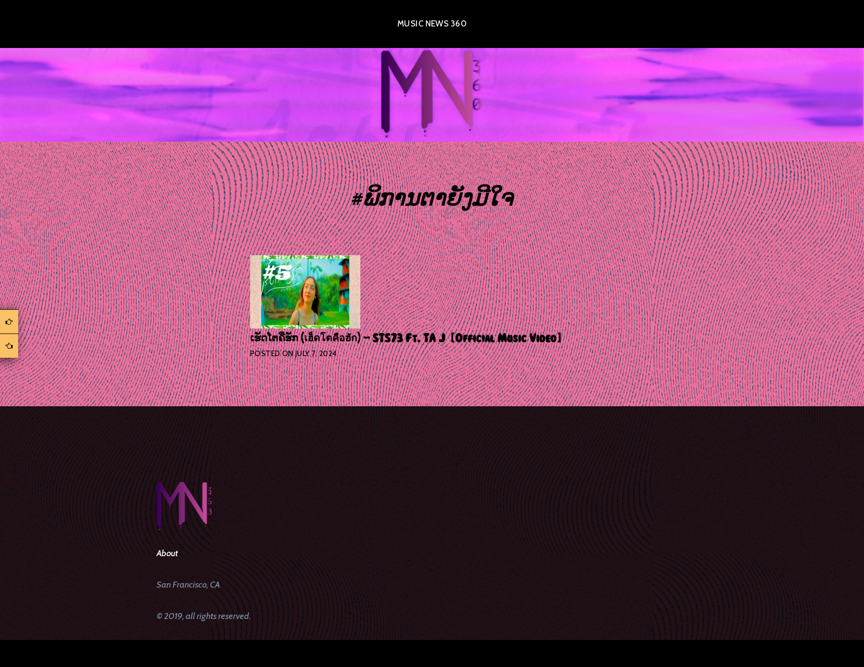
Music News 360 (432, 24)
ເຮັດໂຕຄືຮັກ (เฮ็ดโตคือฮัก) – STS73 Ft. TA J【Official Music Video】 (408, 338)
